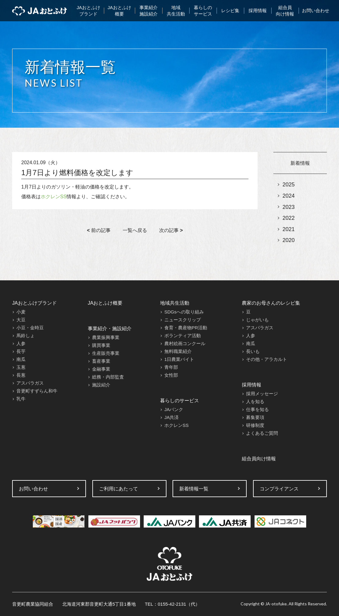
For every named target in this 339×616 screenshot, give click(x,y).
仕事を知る (257, 409)
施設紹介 (101, 384)
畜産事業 (101, 361)
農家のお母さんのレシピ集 (271, 303)
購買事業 (101, 345)
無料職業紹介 (178, 351)
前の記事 (99, 230)
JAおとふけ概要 (119, 10)
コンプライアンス (279, 488)
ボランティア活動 (182, 335)
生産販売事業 (105, 353)
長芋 (21, 351)
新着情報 (300, 163)
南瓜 (21, 359)
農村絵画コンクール (184, 343)
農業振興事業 (105, 337)
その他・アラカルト (266, 359)
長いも (253, 351)
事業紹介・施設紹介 (110, 328)
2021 (288, 229)
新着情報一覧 (193, 488)
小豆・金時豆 (30, 327)
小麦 (21, 311)
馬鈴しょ (25, 335)
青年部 (171, 367)
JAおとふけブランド (88, 10)
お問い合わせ (315, 10)
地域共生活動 (176, 10)
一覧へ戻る (135, 230)
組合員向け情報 (285, 10)
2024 (288, 196)
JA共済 (171, 417)
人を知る (255, 401)
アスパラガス (30, 383)
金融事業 (101, 369)
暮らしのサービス (203, 10)
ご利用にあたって (118, 488)
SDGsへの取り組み (184, 311)
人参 (21, 343)
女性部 (171, 375)
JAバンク (173, 409)
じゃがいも (257, 319)
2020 (288, 240)
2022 (288, 218)
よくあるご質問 (262, 433)
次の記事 (171, 230)
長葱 (21, 375)
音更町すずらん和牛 (36, 390)
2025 (288, 185)
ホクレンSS (54, 196)
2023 (288, 207)
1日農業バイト (179, 359)
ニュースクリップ (182, 319)
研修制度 (255, 425)
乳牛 (21, 398)
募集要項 (255, 417)
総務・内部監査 (108, 376)
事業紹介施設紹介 (148, 10)
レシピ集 (230, 10)
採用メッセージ (262, 393)
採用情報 (257, 10)
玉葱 (21, 367)
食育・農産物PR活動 (185, 327)
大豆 (21, 319)
